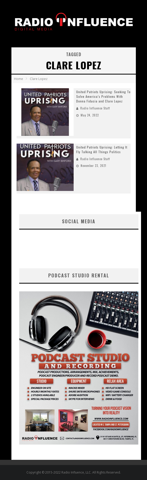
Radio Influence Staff (95, 108)
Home (18, 79)
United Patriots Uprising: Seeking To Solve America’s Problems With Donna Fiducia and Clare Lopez (103, 96)
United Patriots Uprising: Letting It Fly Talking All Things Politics (101, 149)
